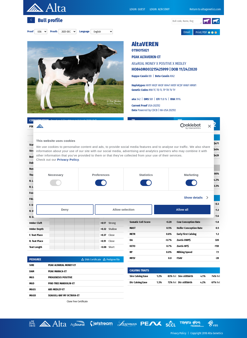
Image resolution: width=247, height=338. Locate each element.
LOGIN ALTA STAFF (160, 9)
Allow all (182, 209)
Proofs (53, 31)
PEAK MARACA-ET (57, 271)
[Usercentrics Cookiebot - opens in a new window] (183, 126)
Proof (30, 31)
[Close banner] (209, 126)
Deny (65, 209)
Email (187, 32)
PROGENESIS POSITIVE (60, 277)
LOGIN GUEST (138, 9)
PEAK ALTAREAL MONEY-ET (62, 265)
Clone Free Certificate (75, 301)
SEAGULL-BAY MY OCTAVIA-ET (63, 295)
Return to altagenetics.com (205, 9)
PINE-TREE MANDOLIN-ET (61, 283)
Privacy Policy (68, 159)
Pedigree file (111, 259)
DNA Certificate (91, 259)
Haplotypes (138, 85)
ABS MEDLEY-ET (56, 289)
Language (84, 31)
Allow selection (123, 209)
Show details (193, 197)
